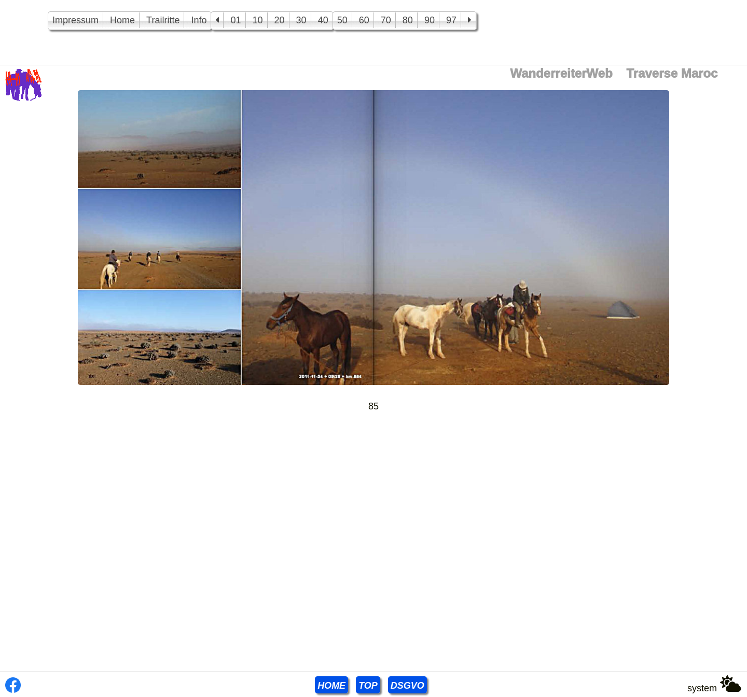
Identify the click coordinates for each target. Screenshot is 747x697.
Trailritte (162, 20)
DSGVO (407, 685)
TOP (368, 685)
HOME (331, 685)
